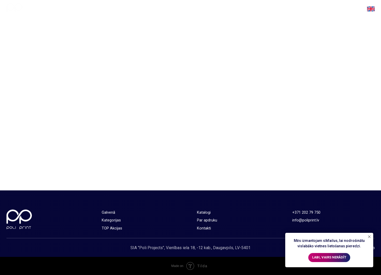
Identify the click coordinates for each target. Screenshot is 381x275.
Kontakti (347, 9)
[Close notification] (369, 236)
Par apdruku (319, 9)
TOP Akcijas (259, 9)
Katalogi (287, 9)
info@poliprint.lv (305, 220)
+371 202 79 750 (306, 212)
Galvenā (197, 9)
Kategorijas (226, 9)
